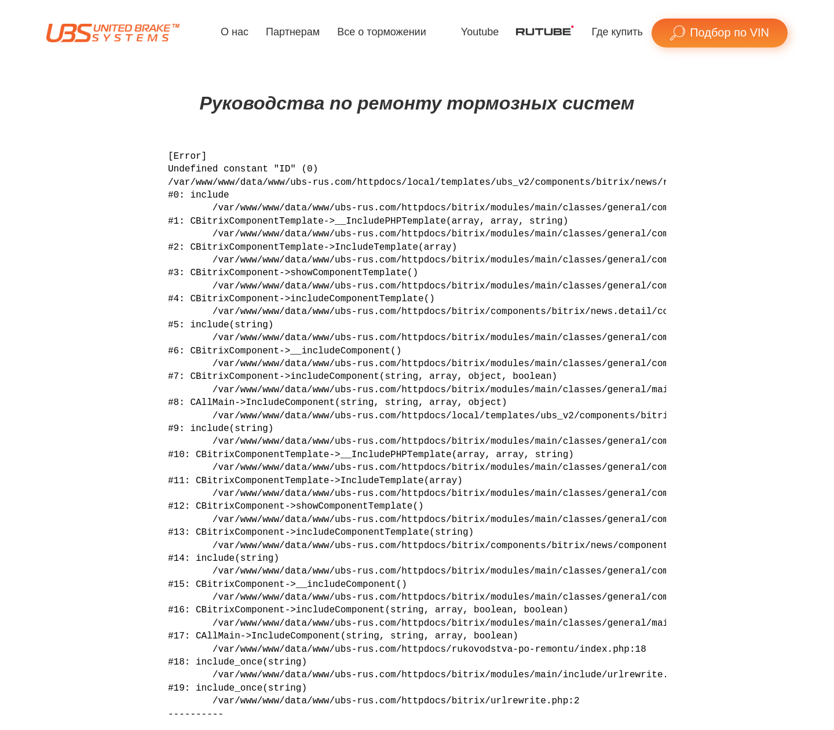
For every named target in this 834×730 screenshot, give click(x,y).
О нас (234, 32)
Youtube (480, 32)
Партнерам (293, 32)
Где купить (617, 32)
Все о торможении (381, 32)
